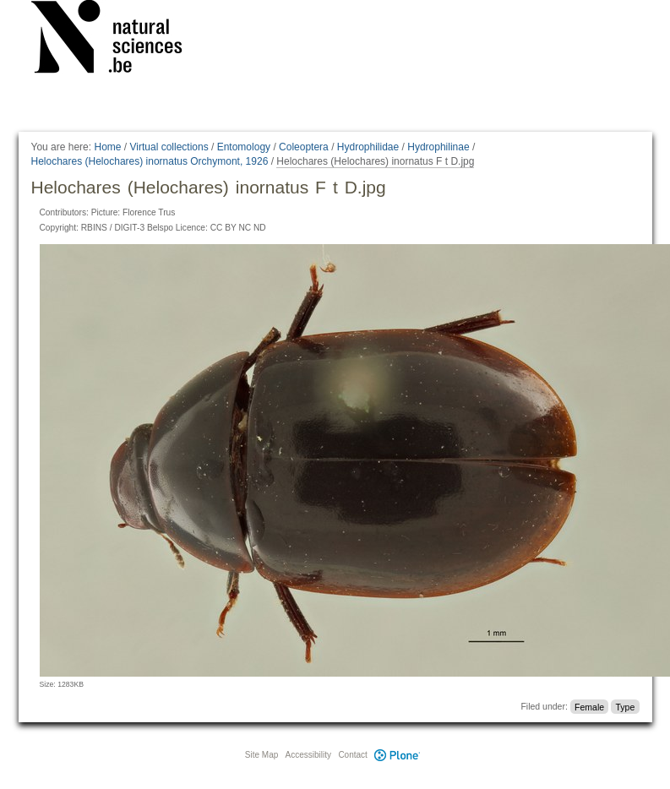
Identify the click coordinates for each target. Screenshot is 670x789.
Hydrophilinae (438, 147)
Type (625, 706)
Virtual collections (169, 147)
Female (589, 706)
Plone (398, 754)
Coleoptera (304, 147)
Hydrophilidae (368, 147)
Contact (352, 754)
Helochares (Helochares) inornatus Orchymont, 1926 (150, 161)
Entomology (243, 147)
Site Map (261, 754)
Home (107, 147)
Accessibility (308, 754)
